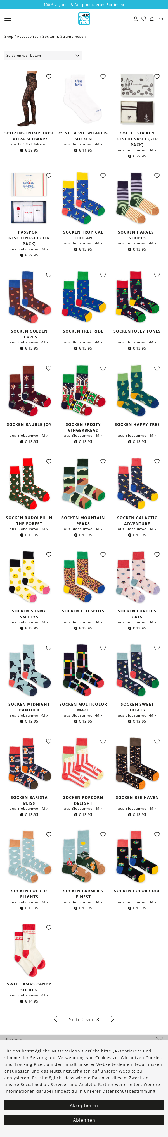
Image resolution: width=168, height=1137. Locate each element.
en (161, 19)
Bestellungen (17, 1049)
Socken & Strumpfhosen (64, 36)
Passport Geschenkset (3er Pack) (29, 237)
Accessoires (28, 36)
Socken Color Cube (137, 890)
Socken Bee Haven (137, 797)
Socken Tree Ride (83, 331)
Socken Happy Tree (137, 424)
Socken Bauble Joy (29, 424)
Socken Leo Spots (83, 611)
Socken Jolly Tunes (137, 331)
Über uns (13, 1039)
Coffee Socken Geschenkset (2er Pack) (137, 138)
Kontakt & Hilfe (19, 1059)
